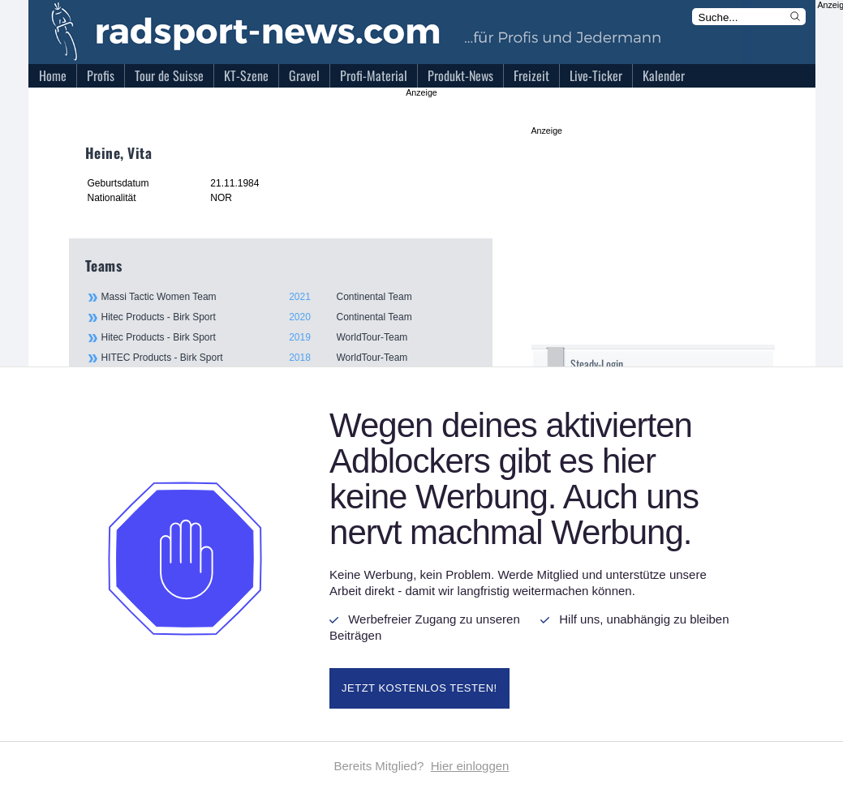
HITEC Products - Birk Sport (288, 357)
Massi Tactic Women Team (288, 296)
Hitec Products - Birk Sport (288, 317)
